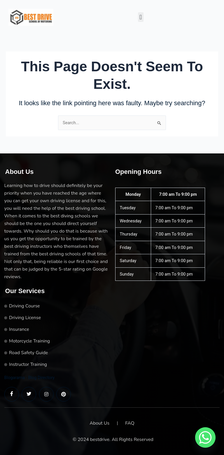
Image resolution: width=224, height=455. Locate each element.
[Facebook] (11, 394)
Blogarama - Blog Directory (29, 377)
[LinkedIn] (46, 394)
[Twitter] (29, 394)
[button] (141, 17)
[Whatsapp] (205, 437)
